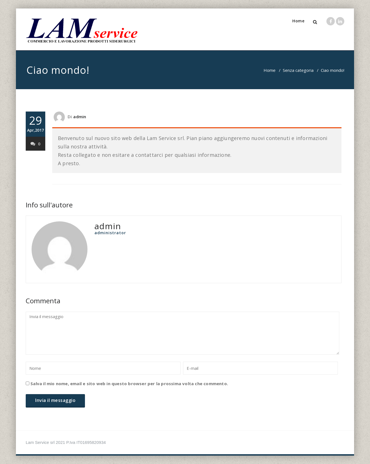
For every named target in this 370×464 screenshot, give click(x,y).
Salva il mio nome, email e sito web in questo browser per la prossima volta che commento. (129, 383)
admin (79, 116)
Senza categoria (298, 70)
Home (298, 20)
